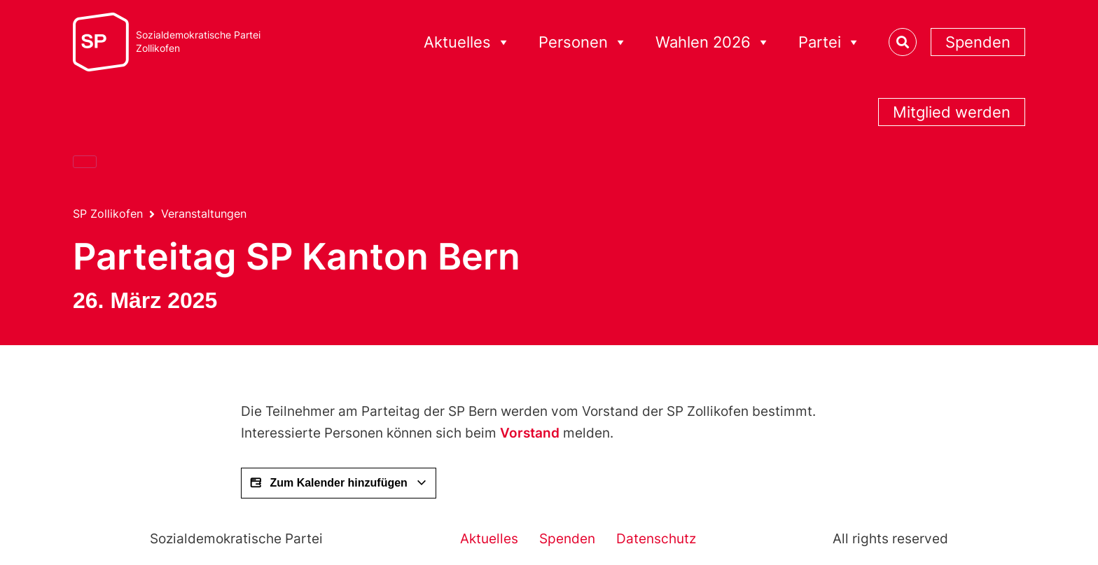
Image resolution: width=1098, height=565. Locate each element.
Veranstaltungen (203, 214)
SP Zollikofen (108, 214)
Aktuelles (467, 42)
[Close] (85, 161)
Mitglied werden (951, 112)
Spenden (977, 42)
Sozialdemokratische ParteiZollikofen (198, 41)
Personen (582, 42)
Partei (829, 42)
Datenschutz (656, 539)
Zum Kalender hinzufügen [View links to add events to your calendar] (338, 483)
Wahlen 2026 (712, 42)
